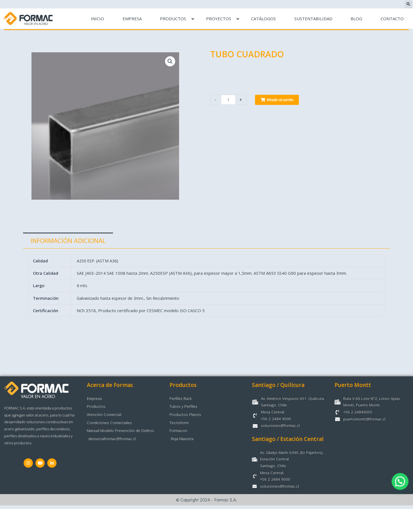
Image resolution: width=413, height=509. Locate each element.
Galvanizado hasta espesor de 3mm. (112, 298)
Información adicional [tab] (68, 240)
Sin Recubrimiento (167, 298)
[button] (408, 4)
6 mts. (83, 286)
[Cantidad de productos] (228, 100)
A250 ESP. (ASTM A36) (98, 261)
